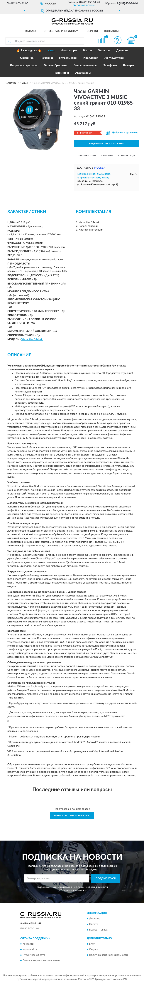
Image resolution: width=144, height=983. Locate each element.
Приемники (61, 72)
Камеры (128, 65)
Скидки (93, 949)
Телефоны (110, 65)
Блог (92, 944)
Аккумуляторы (114, 58)
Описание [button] (107, 155)
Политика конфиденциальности (108, 955)
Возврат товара (98, 930)
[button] (84, 5)
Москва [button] (99, 168)
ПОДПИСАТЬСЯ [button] (106, 878)
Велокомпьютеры (85, 65)
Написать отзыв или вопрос (72, 815)
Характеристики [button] (86, 155)
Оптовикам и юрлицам (60, 31)
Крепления (90, 58)
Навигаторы (69, 50)
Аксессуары (83, 72)
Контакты (111, 31)
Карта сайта (30, 949)
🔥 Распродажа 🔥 (28, 50)
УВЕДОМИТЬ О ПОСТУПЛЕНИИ (106, 143)
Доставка (94, 919)
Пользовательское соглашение (41, 960)
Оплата (93, 924)
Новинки (91, 31)
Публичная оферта (34, 955)
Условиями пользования (73, 890)
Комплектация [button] (126, 155)
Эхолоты (104, 50)
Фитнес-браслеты (55, 65)
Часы (51, 50)
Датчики (122, 50)
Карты (87, 50)
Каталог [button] (31, 31)
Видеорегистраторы (23, 65)
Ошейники (27, 58)
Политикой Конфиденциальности (90, 887)
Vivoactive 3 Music (32, 339)
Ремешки (47, 58)
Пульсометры (68, 58)
